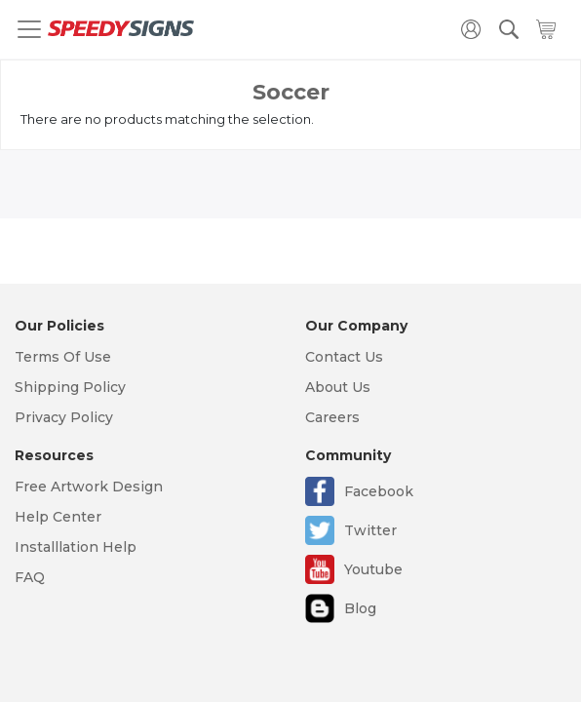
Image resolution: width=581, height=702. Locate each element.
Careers (332, 417)
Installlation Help (75, 547)
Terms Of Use (63, 357)
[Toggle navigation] (29, 29)
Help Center (58, 517)
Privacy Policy (64, 417)
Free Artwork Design (89, 486)
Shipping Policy (70, 387)
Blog (360, 608)
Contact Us (344, 357)
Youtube (373, 569)
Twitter (370, 530)
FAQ (30, 577)
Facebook (378, 491)
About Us (337, 387)
